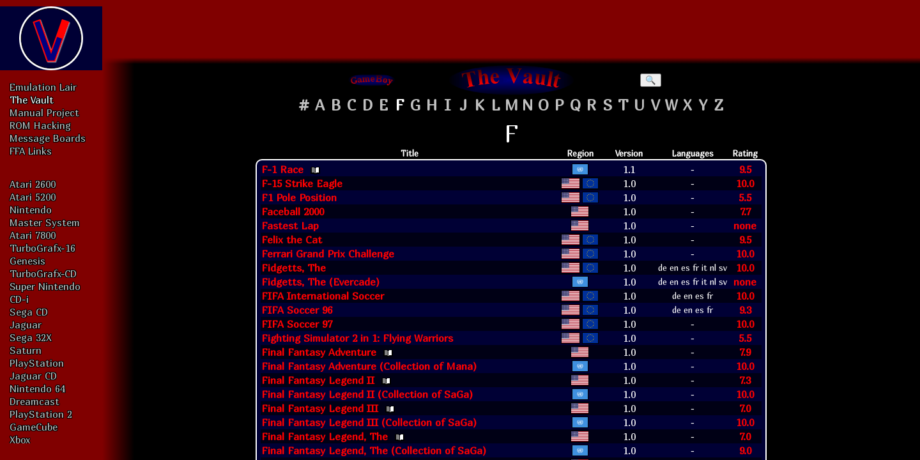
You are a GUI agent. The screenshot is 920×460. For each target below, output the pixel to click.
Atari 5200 (33, 197)
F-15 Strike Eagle (301, 183)
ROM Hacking (40, 125)
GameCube (33, 427)
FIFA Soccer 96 (296, 309)
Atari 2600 (33, 184)
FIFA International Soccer (322, 295)
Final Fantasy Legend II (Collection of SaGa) (367, 394)
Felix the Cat (291, 239)
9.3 (745, 309)
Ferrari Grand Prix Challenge (327, 253)
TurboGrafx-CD (43, 273)
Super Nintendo (45, 286)
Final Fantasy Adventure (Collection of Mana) (369, 366)
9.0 (745, 450)
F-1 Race (282, 169)
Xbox (20, 439)
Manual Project (44, 112)
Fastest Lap (290, 225)
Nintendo (31, 209)
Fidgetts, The (293, 267)
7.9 (745, 352)
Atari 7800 (33, 235)
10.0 (745, 183)
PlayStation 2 (41, 414)
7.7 (745, 211)
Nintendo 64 (37, 388)
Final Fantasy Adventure (318, 352)
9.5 (745, 169)
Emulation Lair (43, 87)
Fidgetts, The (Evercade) (320, 281)
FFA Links (31, 151)
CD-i (19, 299)
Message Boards (48, 138)
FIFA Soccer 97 (296, 324)
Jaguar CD (33, 375)
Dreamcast (34, 401)
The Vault (32, 99)
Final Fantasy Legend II (317, 380)
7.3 (745, 380)
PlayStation (37, 363)
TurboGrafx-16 (42, 248)
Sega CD (29, 312)
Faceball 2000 (292, 211)
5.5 (745, 197)
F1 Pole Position (299, 197)
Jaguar (26, 324)
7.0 (745, 408)
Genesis (27, 260)
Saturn (26, 350)
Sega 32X (31, 337)
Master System (45, 222)
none (744, 225)
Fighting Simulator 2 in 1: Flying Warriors (357, 338)
